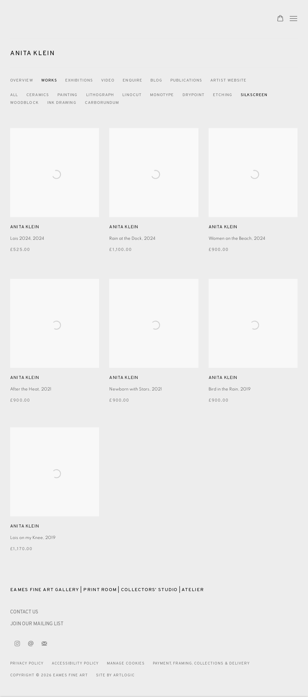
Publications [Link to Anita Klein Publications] (186, 80)
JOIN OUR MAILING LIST (37, 624)
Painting (67, 95)
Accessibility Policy (75, 663)
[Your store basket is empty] (280, 19)
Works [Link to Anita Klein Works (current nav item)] (49, 80)
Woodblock (24, 103)
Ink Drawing (61, 103)
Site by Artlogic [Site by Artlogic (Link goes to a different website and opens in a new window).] (115, 675)
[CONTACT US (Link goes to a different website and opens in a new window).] (24, 612)
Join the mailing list (44, 644)
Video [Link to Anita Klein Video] (108, 80)
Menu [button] (293, 19)
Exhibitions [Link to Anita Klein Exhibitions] (79, 80)
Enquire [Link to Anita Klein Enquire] (132, 80)
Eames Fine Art (57, 19)
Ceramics (37, 95)
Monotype (162, 95)
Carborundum (102, 103)
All (14, 95)
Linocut (132, 95)
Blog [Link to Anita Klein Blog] (156, 80)
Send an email (31, 644)
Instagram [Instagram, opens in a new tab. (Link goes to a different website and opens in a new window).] (17, 644)
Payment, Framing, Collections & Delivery (201, 663)
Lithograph (100, 95)
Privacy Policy (27, 663)
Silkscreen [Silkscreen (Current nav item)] (254, 95)
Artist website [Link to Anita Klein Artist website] (228, 80)
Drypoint (194, 95)
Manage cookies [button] (126, 663)
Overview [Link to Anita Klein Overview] (21, 80)
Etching (222, 95)
